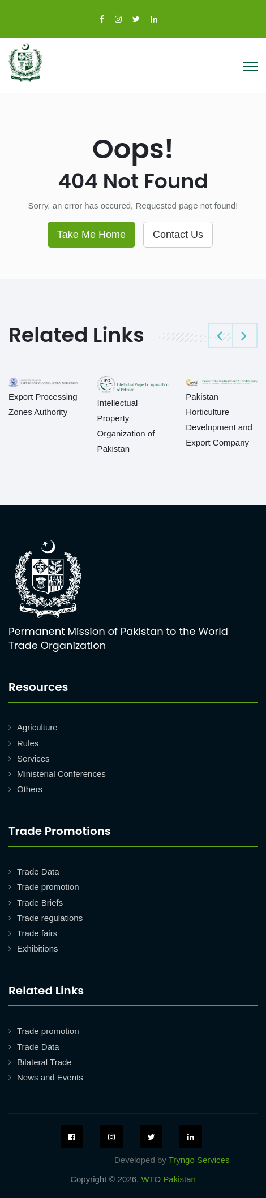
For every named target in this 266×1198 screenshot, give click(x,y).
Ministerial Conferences (61, 774)
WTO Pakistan (168, 1179)
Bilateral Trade (44, 1062)
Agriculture (37, 727)
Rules (27, 743)
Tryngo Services (199, 1160)
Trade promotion (48, 887)
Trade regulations (50, 918)
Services (33, 758)
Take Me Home (91, 234)
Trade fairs (37, 933)
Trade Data (38, 871)
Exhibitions (37, 948)
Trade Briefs (40, 902)
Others (29, 789)
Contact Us (178, 234)
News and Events (50, 1077)
